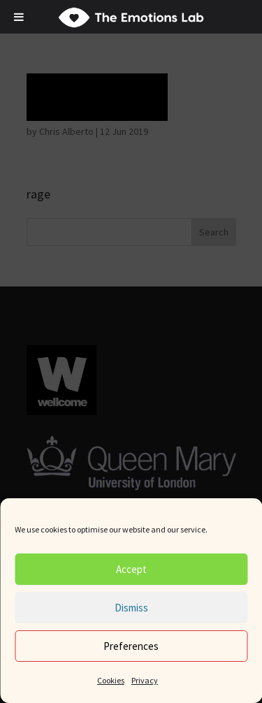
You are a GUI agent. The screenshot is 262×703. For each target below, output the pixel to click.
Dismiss (131, 607)
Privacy (144, 680)
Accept (131, 569)
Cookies (110, 680)
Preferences (131, 646)
